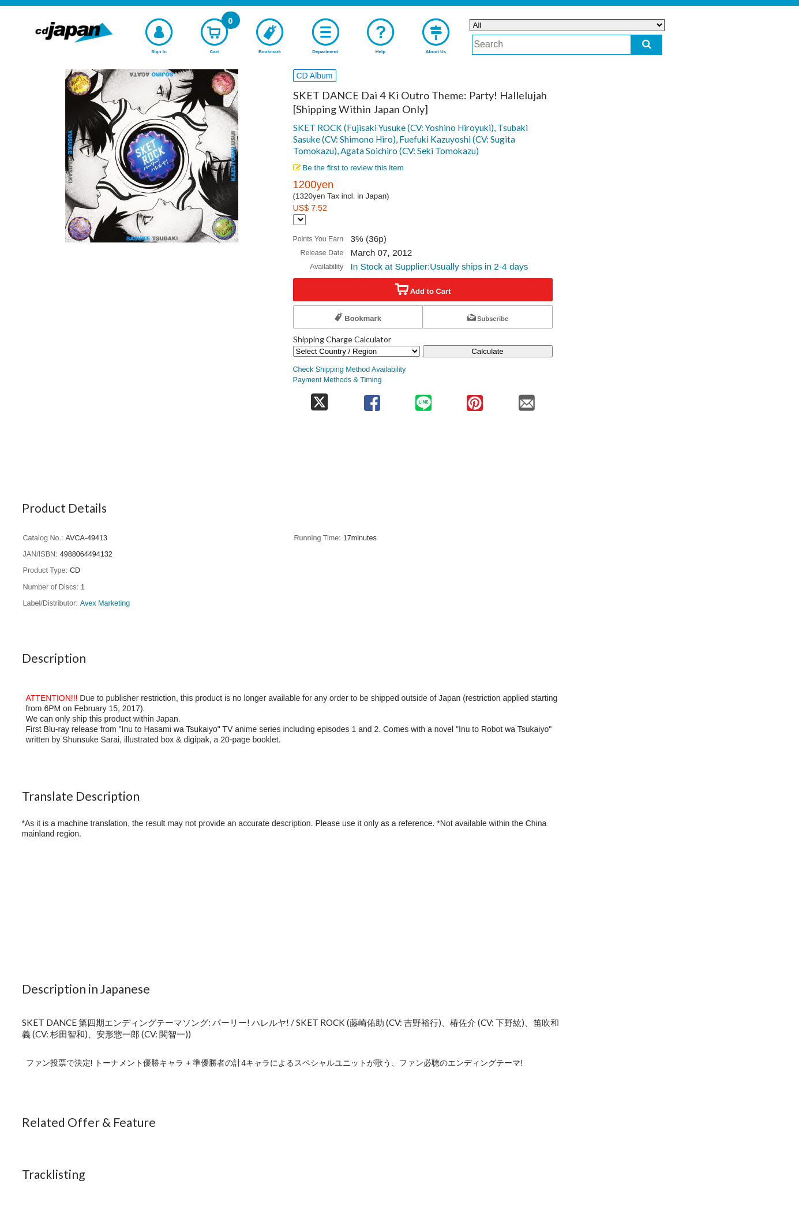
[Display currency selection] (299, 219)
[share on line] (423, 399)
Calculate (487, 351)
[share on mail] (526, 399)
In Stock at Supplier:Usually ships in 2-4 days (439, 266)
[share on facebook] (371, 399)
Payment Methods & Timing (337, 380)
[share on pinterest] (475, 399)
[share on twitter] (320, 399)
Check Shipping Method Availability (349, 369)
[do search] (646, 45)
